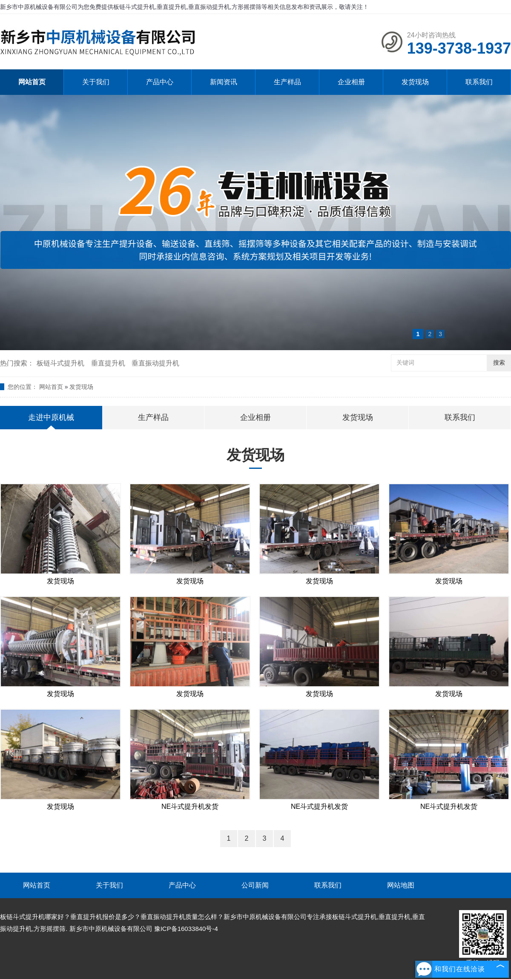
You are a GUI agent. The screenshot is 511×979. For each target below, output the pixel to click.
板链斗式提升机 (60, 363)
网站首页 (32, 82)
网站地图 (400, 885)
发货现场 (415, 82)
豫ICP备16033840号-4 (186, 928)
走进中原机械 (51, 417)
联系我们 (479, 82)
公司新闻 (255, 885)
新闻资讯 (223, 82)
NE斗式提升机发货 (189, 806)
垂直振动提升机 (155, 363)
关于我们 (95, 82)
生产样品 (287, 82)
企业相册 (351, 82)
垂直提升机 (108, 363)
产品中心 (159, 82)
